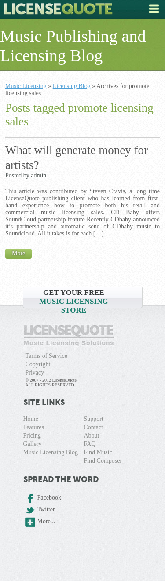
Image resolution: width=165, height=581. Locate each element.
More (18, 253)
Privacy (35, 372)
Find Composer (103, 460)
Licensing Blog (72, 86)
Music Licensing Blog (50, 452)
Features (33, 427)
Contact (93, 427)
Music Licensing (26, 86)
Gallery (32, 444)
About (91, 435)
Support (93, 419)
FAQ (89, 444)
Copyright (38, 364)
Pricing (32, 435)
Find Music (98, 452)
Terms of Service (46, 356)
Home (30, 419)
